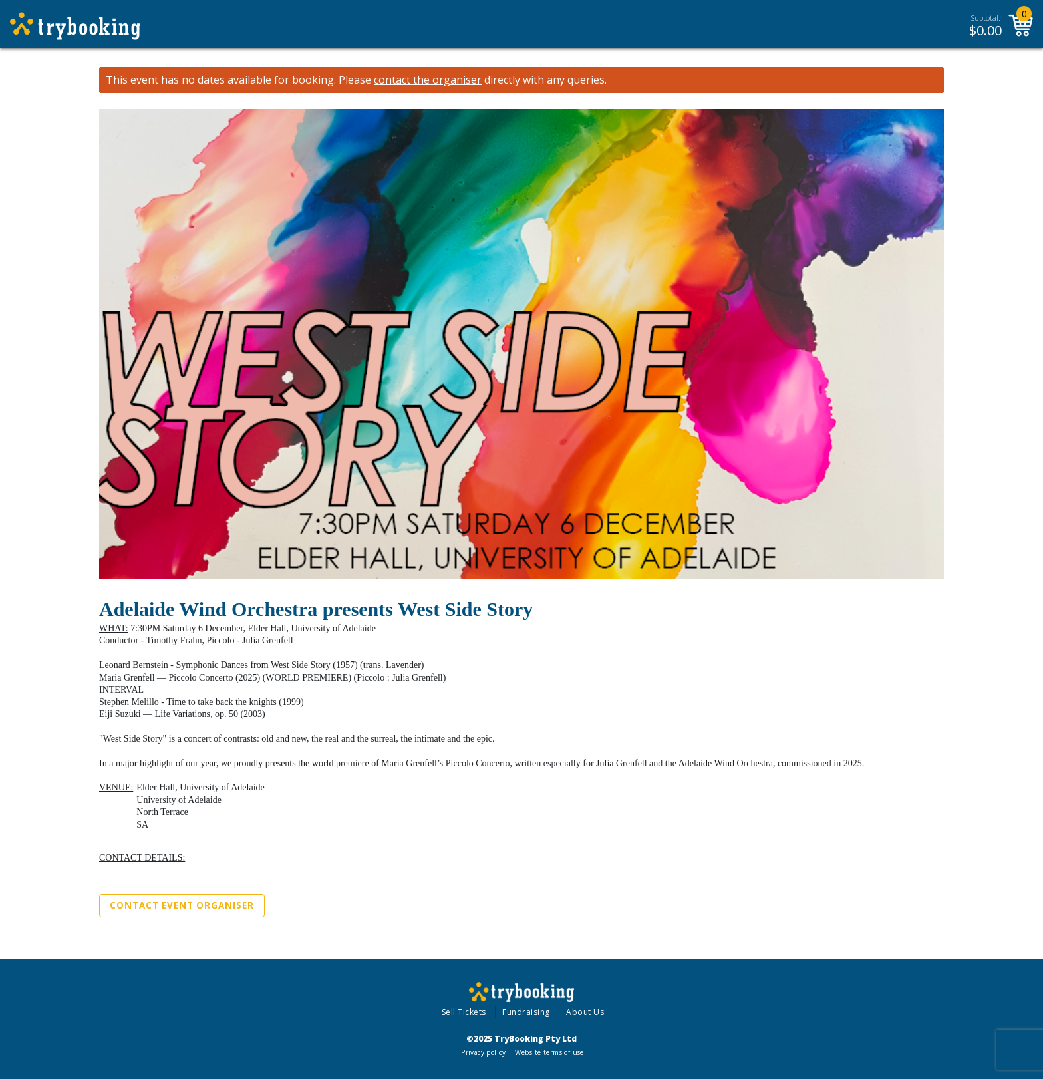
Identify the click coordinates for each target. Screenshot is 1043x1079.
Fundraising (526, 1012)
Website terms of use (549, 1052)
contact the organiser (428, 80)
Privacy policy (483, 1052)
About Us (585, 1012)
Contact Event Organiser (182, 905)
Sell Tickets (464, 1012)
